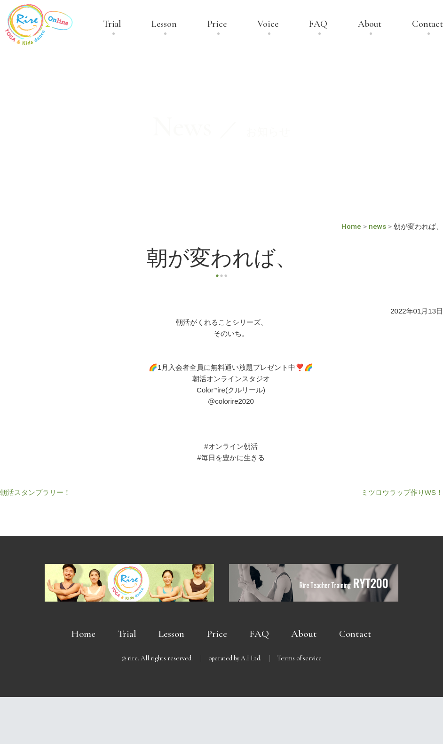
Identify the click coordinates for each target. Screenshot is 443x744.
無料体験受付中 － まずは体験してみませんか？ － (221, 720)
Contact (427, 24)
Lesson (164, 24)
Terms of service (299, 658)
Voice (267, 24)
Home (83, 634)
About (369, 24)
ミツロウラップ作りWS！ (402, 492)
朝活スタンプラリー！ (35, 492)
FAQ (318, 24)
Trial (112, 24)
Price (217, 24)
